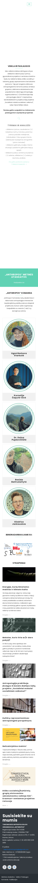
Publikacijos (13, 880)
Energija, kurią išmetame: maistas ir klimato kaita (16, 588)
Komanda (5, 880)
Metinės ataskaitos (8, 877)
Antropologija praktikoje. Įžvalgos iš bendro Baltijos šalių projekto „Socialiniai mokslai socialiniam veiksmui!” (19, 687)
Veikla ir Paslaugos (22, 877)
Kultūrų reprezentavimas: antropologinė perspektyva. (17, 719)
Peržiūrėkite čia (19, 283)
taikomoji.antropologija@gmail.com (16, 849)
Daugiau (6, 615)
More (5, 805)
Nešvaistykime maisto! (15, 746)
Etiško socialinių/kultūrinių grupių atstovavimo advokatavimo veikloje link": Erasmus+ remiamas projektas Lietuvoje (19, 795)
